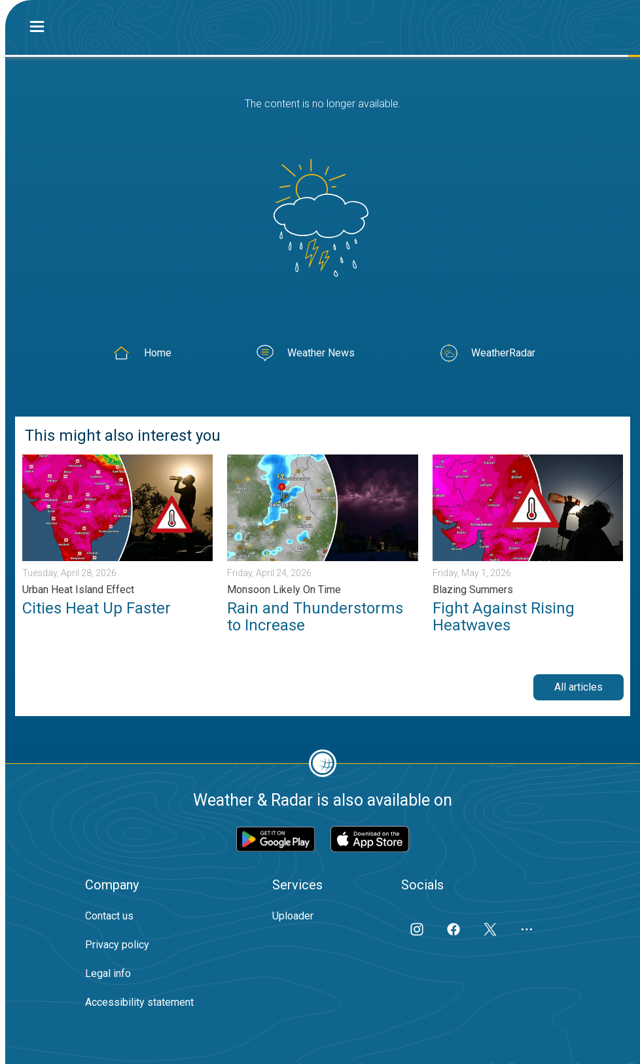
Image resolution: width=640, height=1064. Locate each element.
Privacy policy (117, 944)
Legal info (108, 973)
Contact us (109, 916)
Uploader (292, 916)
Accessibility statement (139, 1002)
